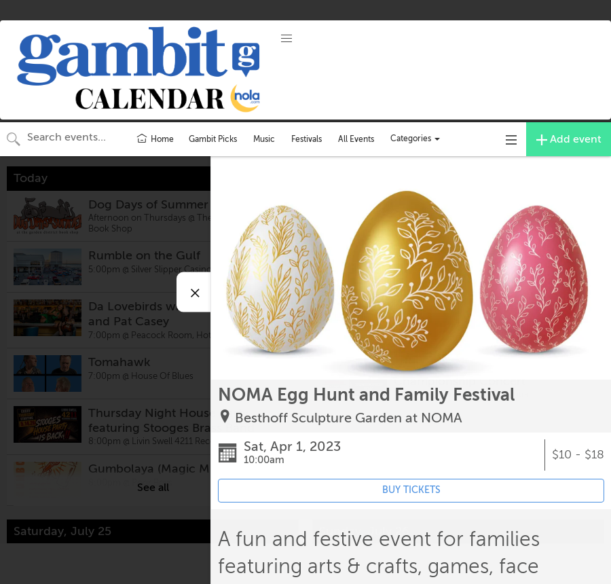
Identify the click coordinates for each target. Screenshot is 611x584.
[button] (286, 38)
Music (264, 139)
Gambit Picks (213, 139)
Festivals (306, 139)
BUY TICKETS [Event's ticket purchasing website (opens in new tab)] (411, 490)
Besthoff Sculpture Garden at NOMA (348, 418)
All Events (356, 139)
